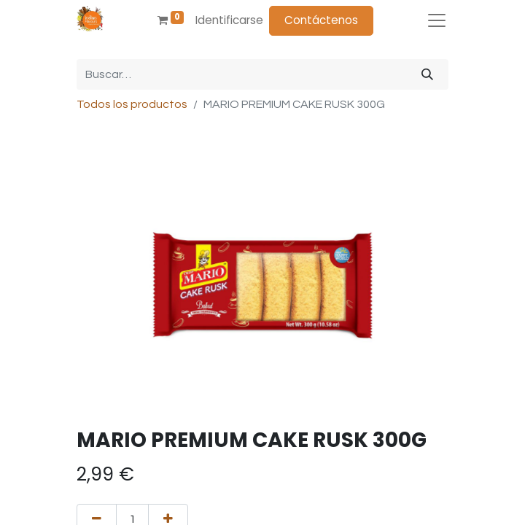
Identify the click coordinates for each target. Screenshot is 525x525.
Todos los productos (132, 104)
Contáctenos (321, 20)
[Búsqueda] (427, 74)
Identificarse (229, 20)
